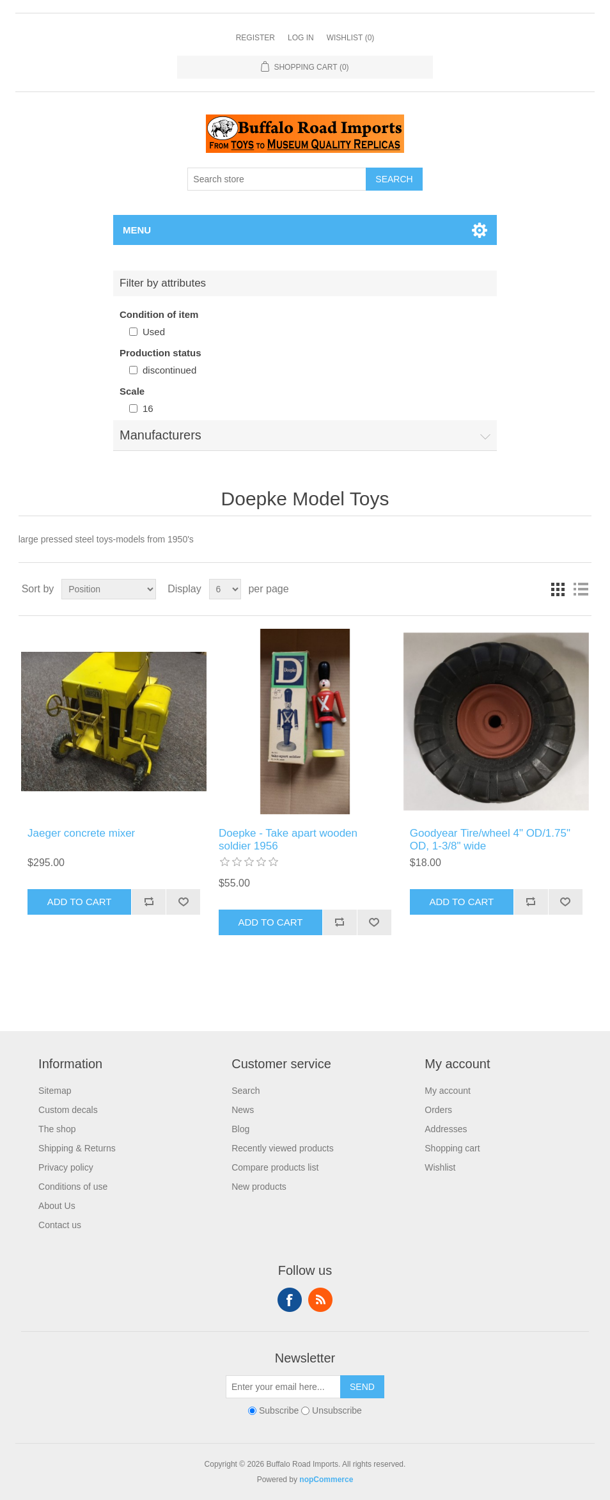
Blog (240, 1129)
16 (148, 408)
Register (255, 37)
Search (393, 179)
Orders (438, 1110)
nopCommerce (326, 1479)
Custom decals (68, 1110)
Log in (301, 37)
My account (448, 1091)
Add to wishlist (183, 902)
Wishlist (440, 1167)
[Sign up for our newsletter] (283, 1386)
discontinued (169, 370)
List (580, 589)
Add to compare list (148, 902)
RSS (320, 1300)
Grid (557, 589)
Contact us (59, 1225)
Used (154, 331)
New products (258, 1186)
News (242, 1110)
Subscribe (279, 1410)
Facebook (290, 1300)
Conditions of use (72, 1186)
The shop (56, 1129)
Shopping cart (452, 1148)
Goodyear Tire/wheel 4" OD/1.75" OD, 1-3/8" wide (490, 839)
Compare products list (274, 1167)
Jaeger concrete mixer (81, 833)
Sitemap (54, 1091)
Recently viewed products (282, 1148)
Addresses (446, 1129)
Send (362, 1387)
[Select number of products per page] (225, 589)
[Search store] (276, 179)
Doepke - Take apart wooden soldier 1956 (288, 839)
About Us (56, 1206)
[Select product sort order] (108, 589)
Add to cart (79, 901)
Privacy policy (65, 1167)
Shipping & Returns (77, 1148)
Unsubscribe (337, 1410)
